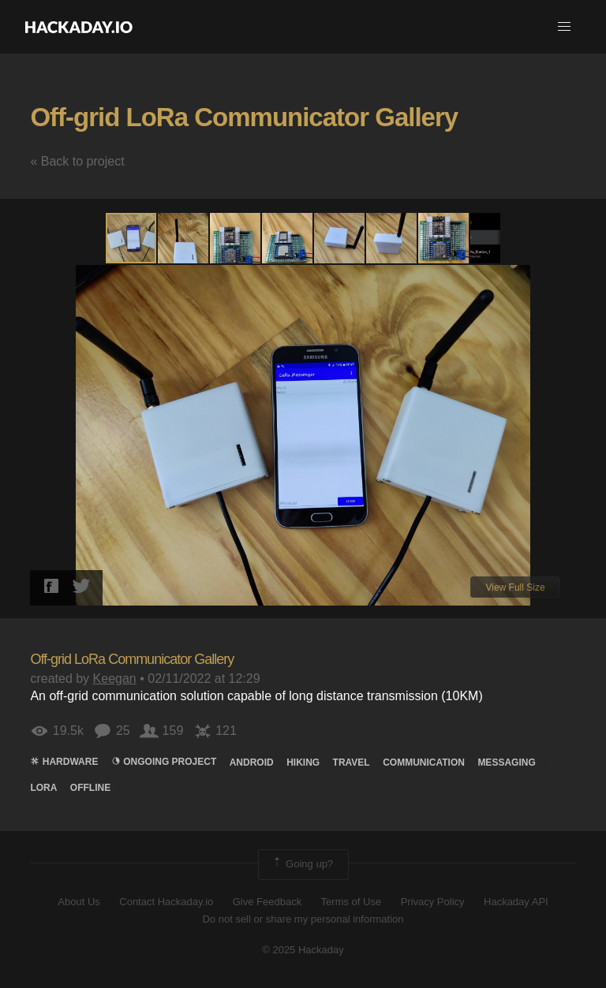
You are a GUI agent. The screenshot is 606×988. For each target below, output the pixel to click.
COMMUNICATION (424, 762)
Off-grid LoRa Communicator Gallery (244, 117)
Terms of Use (351, 902)
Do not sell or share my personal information (302, 919)
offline (90, 787)
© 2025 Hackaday (303, 950)
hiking (303, 762)
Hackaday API (516, 902)
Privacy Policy (433, 902)
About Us (78, 902)
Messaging (506, 762)
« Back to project (77, 161)
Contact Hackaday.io (166, 902)
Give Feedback (267, 902)
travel (351, 762)
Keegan (115, 678)
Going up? (302, 864)
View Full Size (514, 587)
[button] (564, 27)
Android (252, 762)
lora (43, 787)
